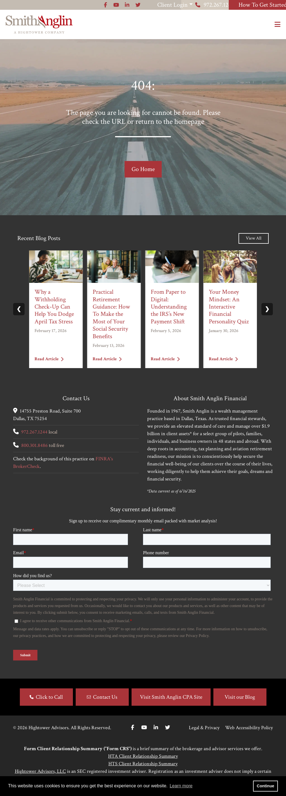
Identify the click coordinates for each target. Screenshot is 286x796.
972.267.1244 (181, 5)
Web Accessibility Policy (249, 727)
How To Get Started (251, 5)
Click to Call (49, 697)
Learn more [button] (181, 785)
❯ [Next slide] (267, 309)
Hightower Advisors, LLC (40, 771)
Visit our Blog (240, 697)
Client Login (109, 5)
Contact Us (105, 697)
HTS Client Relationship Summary (143, 764)
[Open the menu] (277, 24)
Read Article (49, 359)
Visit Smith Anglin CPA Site (171, 697)
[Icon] (39, 5)
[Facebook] (132, 727)
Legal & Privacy (204, 727)
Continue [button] (265, 786)
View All (253, 238)
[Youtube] (144, 727)
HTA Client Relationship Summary (143, 756)
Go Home (143, 169)
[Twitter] (167, 727)
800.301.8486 (34, 445)
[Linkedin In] (156, 727)
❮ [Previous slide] (18, 309)
